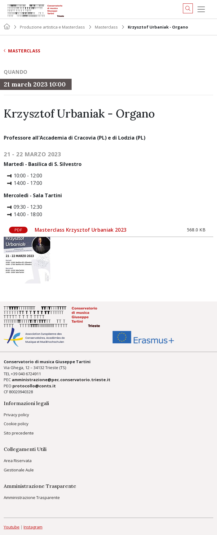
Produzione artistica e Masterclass (52, 27)
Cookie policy (16, 423)
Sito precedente (19, 433)
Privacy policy (16, 414)
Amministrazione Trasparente (32, 497)
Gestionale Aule (19, 470)
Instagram (33, 527)
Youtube (12, 527)
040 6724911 (29, 374)
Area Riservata (18, 460)
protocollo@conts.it (34, 386)
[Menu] (201, 9)
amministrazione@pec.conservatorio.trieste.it (61, 379)
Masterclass (106, 27)
